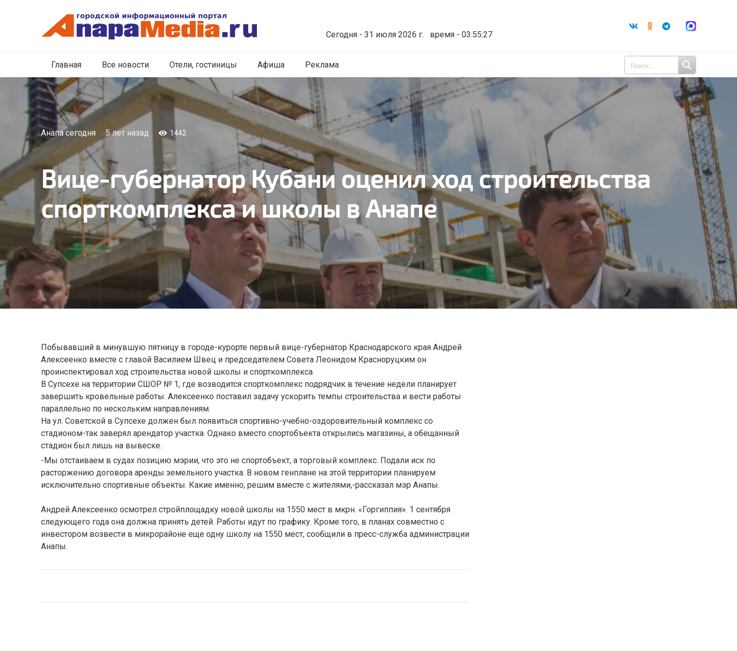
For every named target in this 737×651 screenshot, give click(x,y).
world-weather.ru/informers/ (412, 27)
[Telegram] (666, 26)
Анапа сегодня (68, 133)
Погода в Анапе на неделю (412, 17)
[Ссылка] (155, 26)
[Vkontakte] (633, 26)
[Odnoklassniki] (650, 26)
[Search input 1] (661, 65)
